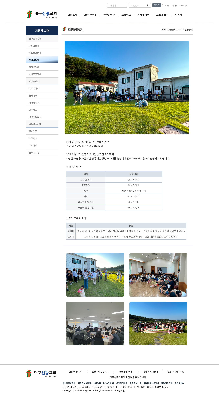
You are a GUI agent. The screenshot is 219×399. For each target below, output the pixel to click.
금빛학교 (33, 109)
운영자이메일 (121, 383)
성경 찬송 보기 (125, 371)
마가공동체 (34, 67)
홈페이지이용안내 (151, 383)
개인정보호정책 (68, 383)
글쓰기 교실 (34, 152)
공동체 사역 (42, 30)
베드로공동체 (35, 52)
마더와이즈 (34, 102)
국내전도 (33, 131)
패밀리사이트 (166, 383)
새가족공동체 (35, 74)
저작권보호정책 (84, 383)
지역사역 (33, 145)
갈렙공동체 (34, 45)
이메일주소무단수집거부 (103, 383)
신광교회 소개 (75, 371)
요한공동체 (34, 59)
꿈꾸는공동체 (35, 38)
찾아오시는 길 (136, 383)
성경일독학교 (35, 116)
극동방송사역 (35, 124)
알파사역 (33, 95)
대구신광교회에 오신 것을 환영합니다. (128, 377)
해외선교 (33, 138)
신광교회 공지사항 (176, 371)
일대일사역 (34, 88)
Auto (165, 5)
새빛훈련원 (34, 81)
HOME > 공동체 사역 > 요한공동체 (177, 29)
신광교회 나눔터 (150, 371)
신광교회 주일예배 (100, 371)
